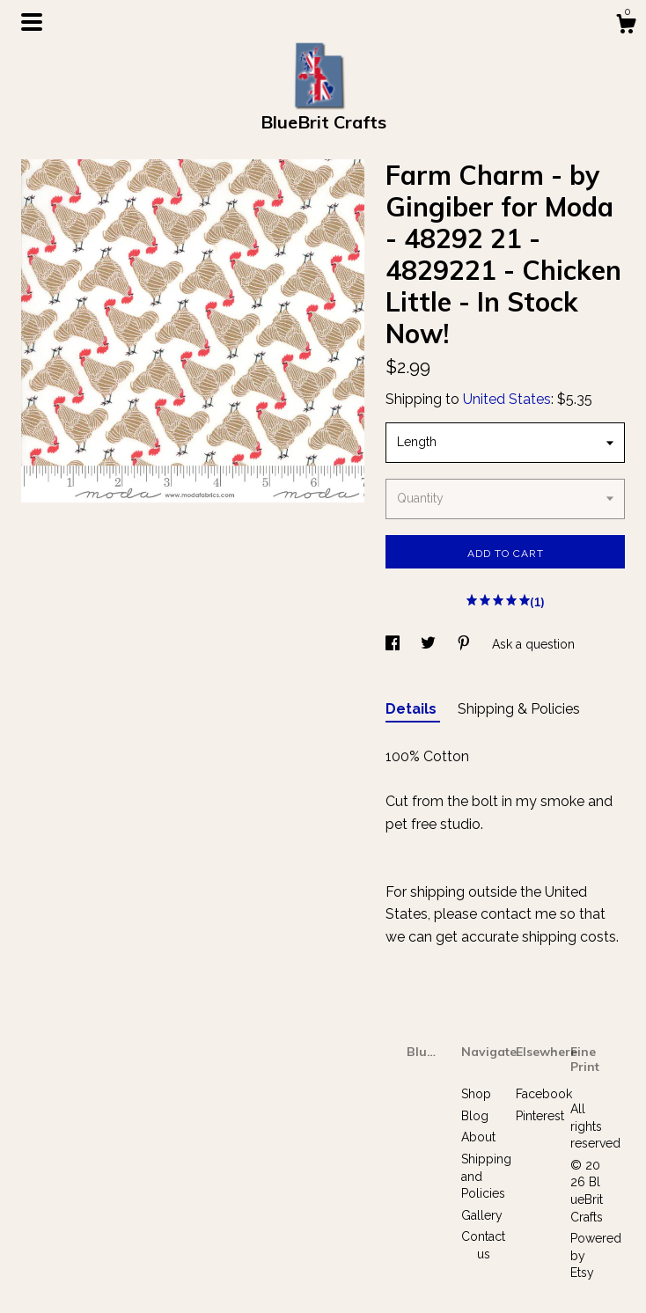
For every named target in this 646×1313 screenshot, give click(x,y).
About (478, 1137)
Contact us (483, 1245)
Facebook (544, 1094)
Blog (474, 1116)
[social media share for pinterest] (465, 644)
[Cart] (625, 26)
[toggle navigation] (31, 22)
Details (412, 709)
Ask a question (533, 644)
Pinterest (540, 1116)
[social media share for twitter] (430, 644)
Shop (476, 1094)
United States (507, 399)
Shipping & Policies (519, 709)
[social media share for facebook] (394, 644)
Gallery (482, 1215)
